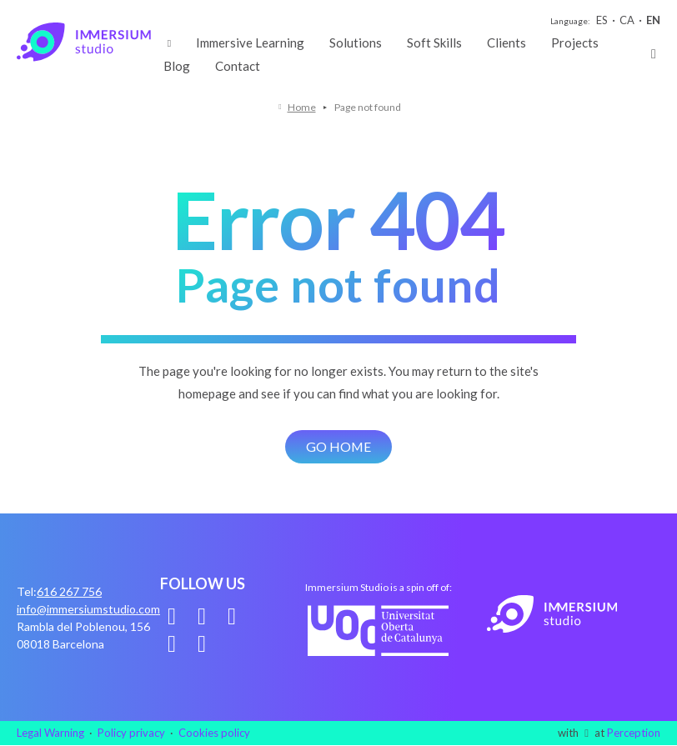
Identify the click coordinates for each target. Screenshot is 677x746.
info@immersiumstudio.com (88, 609)
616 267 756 (69, 591)
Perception (633, 732)
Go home (339, 446)
